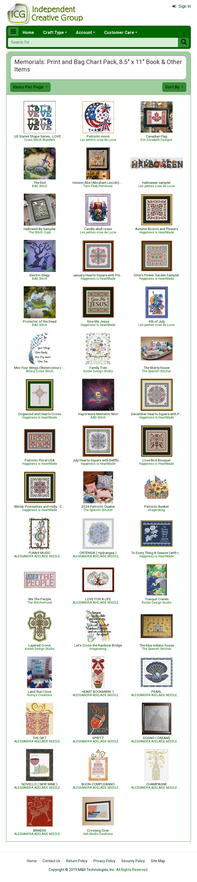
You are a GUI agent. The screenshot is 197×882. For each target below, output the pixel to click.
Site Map (158, 861)
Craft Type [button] (53, 32)
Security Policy (133, 861)
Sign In (181, 6)
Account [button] (84, 32)
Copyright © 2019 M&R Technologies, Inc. (82, 870)
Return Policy (76, 861)
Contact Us (51, 861)
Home (28, 32)
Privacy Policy (104, 861)
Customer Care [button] (119, 32)
